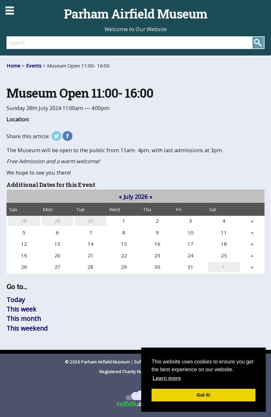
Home (13, 65)
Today (15, 299)
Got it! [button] (203, 395)
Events (34, 65)
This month (23, 318)
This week (21, 309)
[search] (71, 42)
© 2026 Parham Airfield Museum (97, 362)
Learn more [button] (167, 378)
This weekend (27, 328)
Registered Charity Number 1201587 (135, 371)
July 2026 (135, 197)
